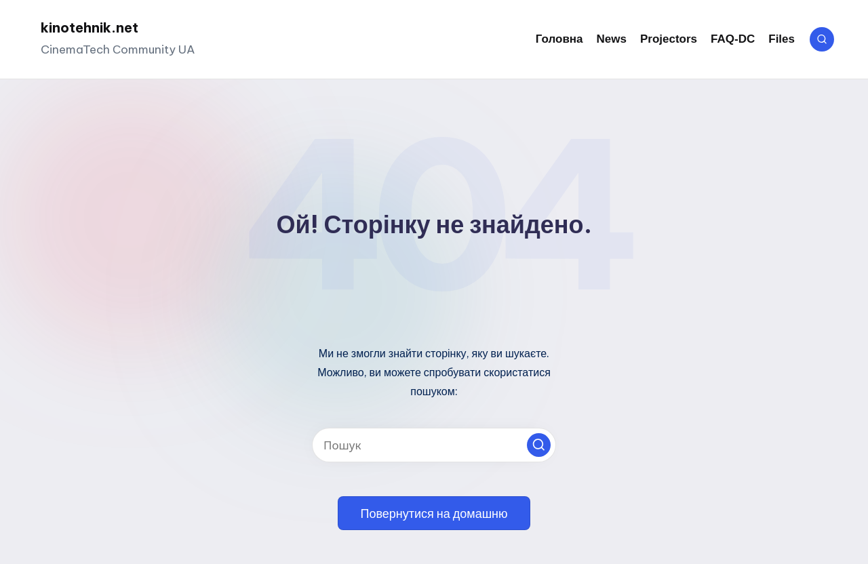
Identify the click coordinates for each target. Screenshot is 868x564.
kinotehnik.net (89, 27)
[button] (539, 445)
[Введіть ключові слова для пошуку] (434, 445)
